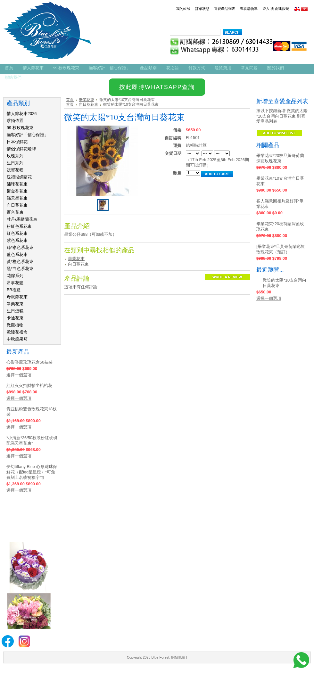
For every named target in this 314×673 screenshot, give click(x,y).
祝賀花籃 (15, 170)
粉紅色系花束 (19, 226)
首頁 (70, 100)
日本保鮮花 (17, 141)
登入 (265, 9)
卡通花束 (15, 318)
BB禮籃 (14, 289)
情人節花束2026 (22, 113)
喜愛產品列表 (224, 9)
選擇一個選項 (18, 375)
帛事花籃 (15, 282)
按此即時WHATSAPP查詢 (157, 87)
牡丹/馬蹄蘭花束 (22, 219)
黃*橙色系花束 (20, 261)
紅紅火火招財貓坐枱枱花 (29, 385)
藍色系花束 (17, 254)
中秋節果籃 (17, 339)
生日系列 (15, 162)
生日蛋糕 (15, 310)
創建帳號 (282, 9)
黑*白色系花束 (20, 268)
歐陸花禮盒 (17, 332)
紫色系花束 (17, 240)
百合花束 (15, 212)
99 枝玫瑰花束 (20, 127)
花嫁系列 (15, 275)
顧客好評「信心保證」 (27, 134)
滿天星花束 (17, 198)
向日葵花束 (17, 205)
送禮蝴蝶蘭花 (19, 177)
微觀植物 (15, 325)
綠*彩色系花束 (20, 247)
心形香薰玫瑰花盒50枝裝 (29, 362)
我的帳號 (183, 9)
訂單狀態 (202, 9)
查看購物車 (249, 9)
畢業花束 (15, 303)
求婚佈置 (15, 120)
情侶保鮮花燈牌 (21, 148)
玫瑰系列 (15, 155)
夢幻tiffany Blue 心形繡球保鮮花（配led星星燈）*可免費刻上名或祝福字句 (31, 472)
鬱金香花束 (17, 191)
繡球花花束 (17, 184)
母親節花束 (17, 296)
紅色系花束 (17, 233)
